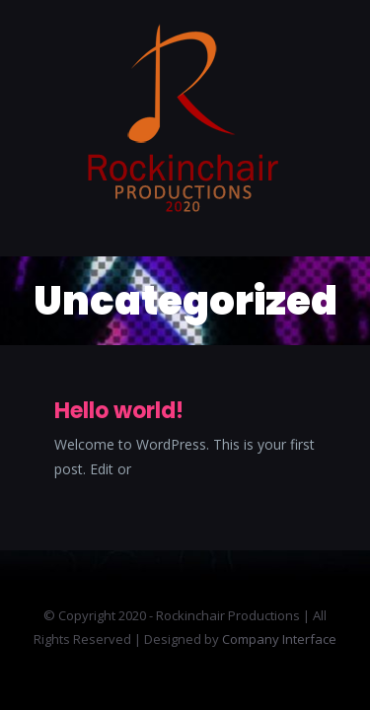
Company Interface (279, 639)
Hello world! (119, 410)
